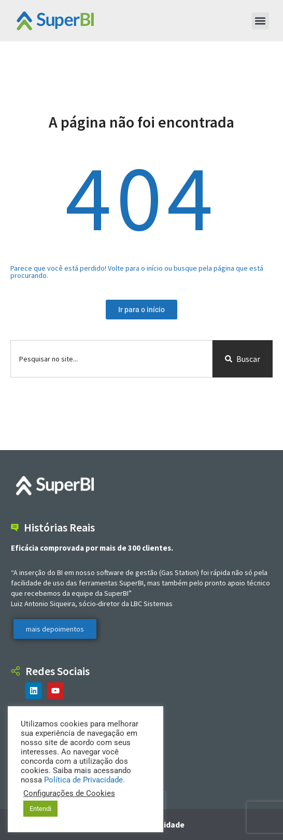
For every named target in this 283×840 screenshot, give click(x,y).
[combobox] (111, 358)
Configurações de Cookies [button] (69, 793)
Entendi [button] (40, 809)
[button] (260, 21)
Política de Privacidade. (84, 780)
